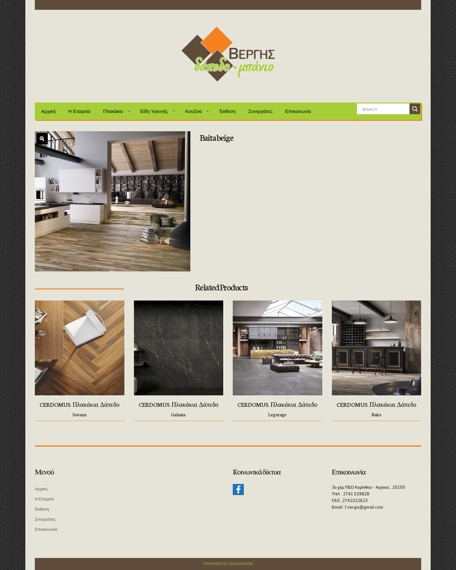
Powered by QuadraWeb (228, 563)
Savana (79, 414)
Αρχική (48, 111)
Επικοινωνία (298, 111)
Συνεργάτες (260, 111)
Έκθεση (227, 111)
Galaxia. (178, 414)
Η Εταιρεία (79, 111)
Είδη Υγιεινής (154, 111)
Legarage (277, 414)
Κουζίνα (193, 111)
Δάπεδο (109, 404)
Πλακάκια (113, 111)
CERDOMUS (55, 404)
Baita (376, 414)
